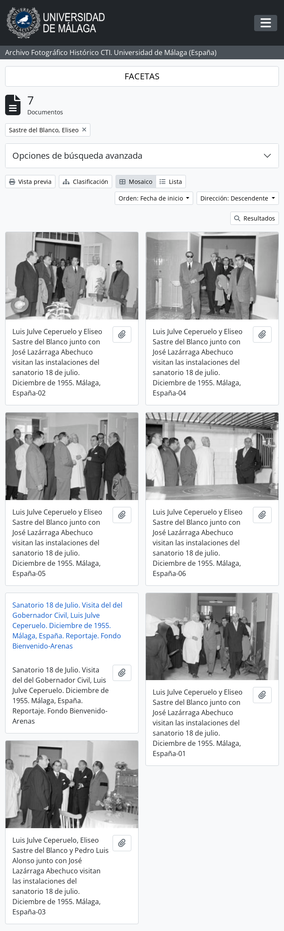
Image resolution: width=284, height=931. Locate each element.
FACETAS (142, 76)
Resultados (254, 218)
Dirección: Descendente (235, 198)
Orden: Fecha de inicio (152, 198)
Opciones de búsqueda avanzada (77, 155)
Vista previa (30, 181)
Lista (170, 181)
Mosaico (135, 181)
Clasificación (85, 181)
